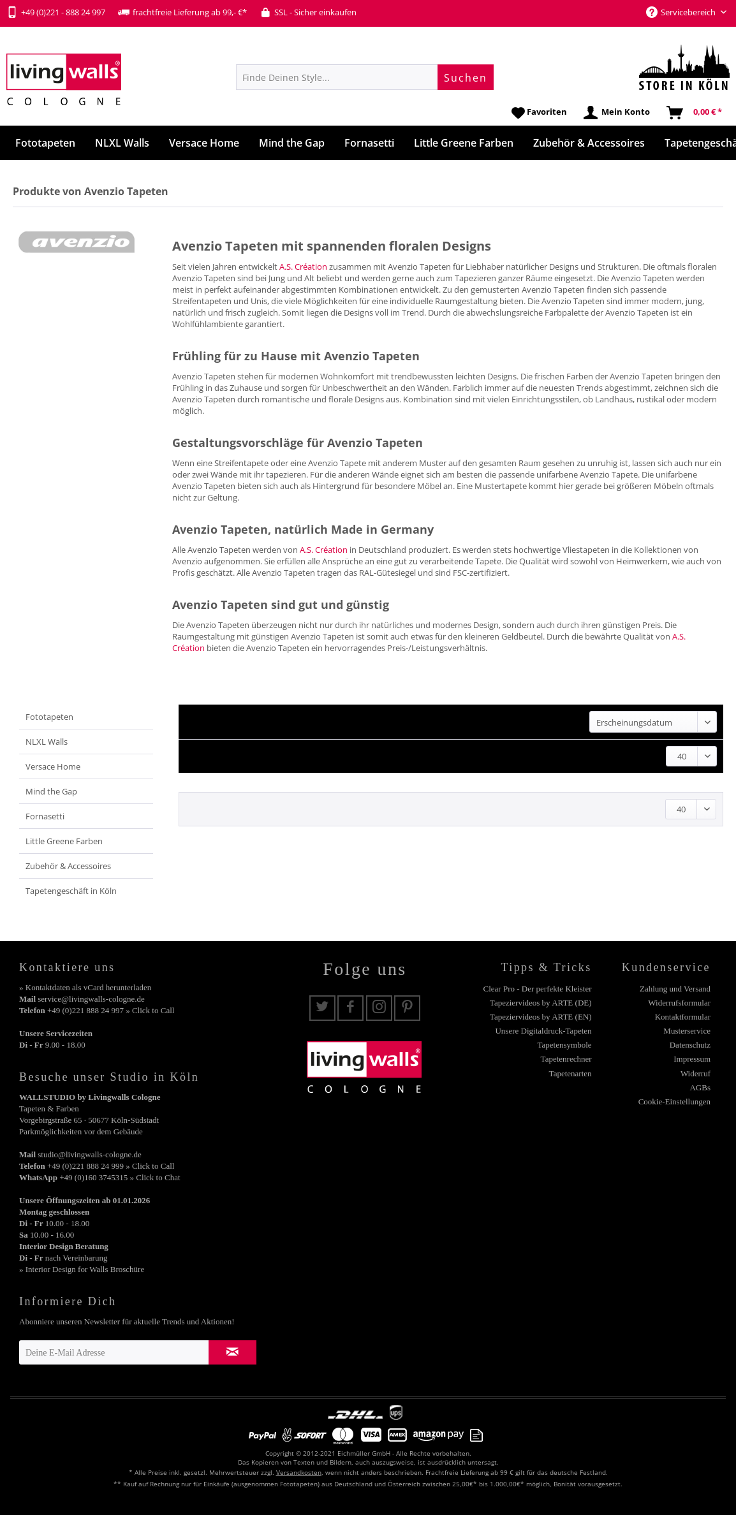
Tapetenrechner (566, 1059)
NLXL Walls (47, 741)
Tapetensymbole (565, 1045)
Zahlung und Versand (675, 988)
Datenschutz (690, 1045)
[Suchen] (466, 77)
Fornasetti (45, 816)
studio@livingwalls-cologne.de (90, 1154)
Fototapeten (49, 716)
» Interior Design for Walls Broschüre (81, 1269)
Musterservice (686, 1031)
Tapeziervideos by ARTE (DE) (541, 1002)
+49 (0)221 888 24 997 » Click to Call (110, 1010)
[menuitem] (365, 77)
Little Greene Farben (64, 841)
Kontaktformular (682, 1016)
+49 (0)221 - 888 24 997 (55, 12)
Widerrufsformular (679, 1002)
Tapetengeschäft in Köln (71, 891)
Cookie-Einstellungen (674, 1101)
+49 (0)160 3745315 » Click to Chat (119, 1177)
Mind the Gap (51, 791)
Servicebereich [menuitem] (682, 12)
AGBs (699, 1087)
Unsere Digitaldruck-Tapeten (543, 1031)
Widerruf (695, 1073)
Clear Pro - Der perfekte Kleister (537, 988)
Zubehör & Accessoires (68, 866)
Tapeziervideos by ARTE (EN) (541, 1016)
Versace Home (53, 766)
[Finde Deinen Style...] (365, 77)
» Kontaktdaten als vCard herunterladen (85, 987)
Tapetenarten (570, 1073)
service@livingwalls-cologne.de (91, 999)
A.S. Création (303, 266)
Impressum (691, 1059)
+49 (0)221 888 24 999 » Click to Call (110, 1166)
